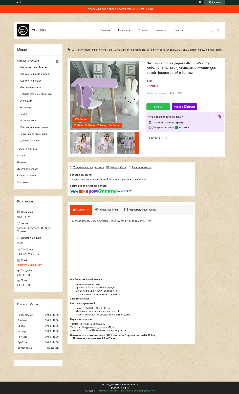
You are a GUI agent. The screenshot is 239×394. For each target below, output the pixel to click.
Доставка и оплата (27, 169)
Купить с (184, 106)
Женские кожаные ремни (34, 127)
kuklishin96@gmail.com (29, 265)
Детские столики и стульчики (36, 94)
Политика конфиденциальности (139, 391)
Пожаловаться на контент (110, 391)
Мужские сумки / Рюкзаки (34, 67)
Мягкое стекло (28, 120)
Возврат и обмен (26, 175)
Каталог (122, 30)
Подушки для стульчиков (34, 134)
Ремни (23, 114)
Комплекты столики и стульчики (94, 49)
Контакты (161, 30)
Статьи (21, 155)
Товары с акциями (27, 149)
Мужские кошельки (30, 87)
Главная (105, 30)
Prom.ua (134, 385)
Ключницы (26, 107)
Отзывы (143, 30)
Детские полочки (29, 140)
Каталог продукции (28, 60)
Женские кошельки (30, 80)
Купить (158, 106)
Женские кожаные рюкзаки (35, 74)
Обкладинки (26, 100)
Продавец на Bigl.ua (119, 388)
